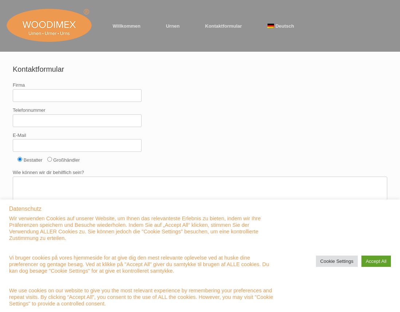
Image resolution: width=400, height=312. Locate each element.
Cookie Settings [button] (336, 261)
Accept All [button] (376, 261)
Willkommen (126, 26)
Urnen (173, 26)
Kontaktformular (223, 26)
